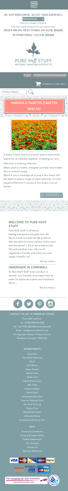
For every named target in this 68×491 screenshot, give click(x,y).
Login (27, 75)
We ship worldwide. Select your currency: (33, 15)
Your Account (32, 443)
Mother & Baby (32, 389)
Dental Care (32, 373)
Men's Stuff (32, 392)
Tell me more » (47, 261)
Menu (34, 4)
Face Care (32, 354)
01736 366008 (54, 30)
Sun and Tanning (32, 404)
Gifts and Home (32, 416)
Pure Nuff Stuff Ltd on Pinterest (39, 303)
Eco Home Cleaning (32, 357)
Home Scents (32, 369)
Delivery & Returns (32, 451)
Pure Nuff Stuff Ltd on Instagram (50, 303)
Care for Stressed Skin (32, 400)
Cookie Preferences (32, 439)
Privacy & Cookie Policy (32, 435)
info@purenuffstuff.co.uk (35, 330)
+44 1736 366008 (44, 35)
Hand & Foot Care (32, 381)
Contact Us (32, 447)
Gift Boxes (32, 365)
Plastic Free (32, 408)
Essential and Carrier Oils (32, 420)
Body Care (32, 377)
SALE (32, 361)
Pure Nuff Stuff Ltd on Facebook (17, 303)
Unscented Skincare (32, 396)
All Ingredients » (51, 195)
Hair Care (32, 385)
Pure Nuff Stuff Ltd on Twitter (28, 303)
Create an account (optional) (50, 75)
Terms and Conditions (32, 431)
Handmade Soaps (32, 412)
